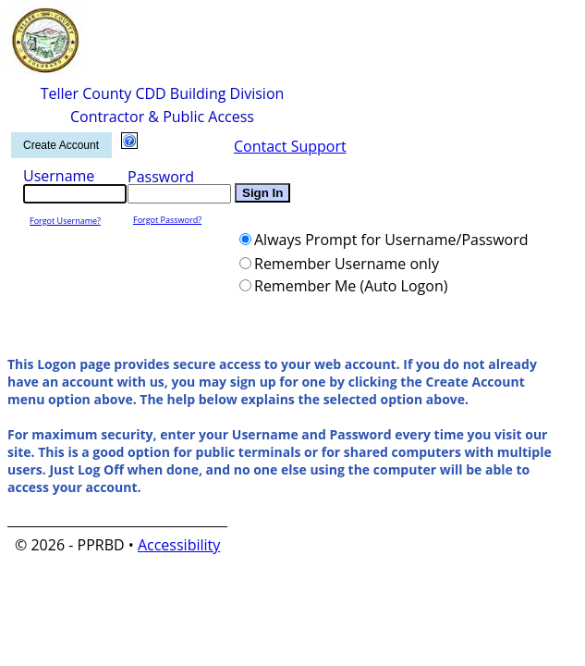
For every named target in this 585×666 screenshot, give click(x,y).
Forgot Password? (167, 220)
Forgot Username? (65, 221)
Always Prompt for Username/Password (391, 239)
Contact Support (290, 146)
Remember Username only (346, 263)
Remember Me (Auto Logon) (350, 286)
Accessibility (179, 545)
